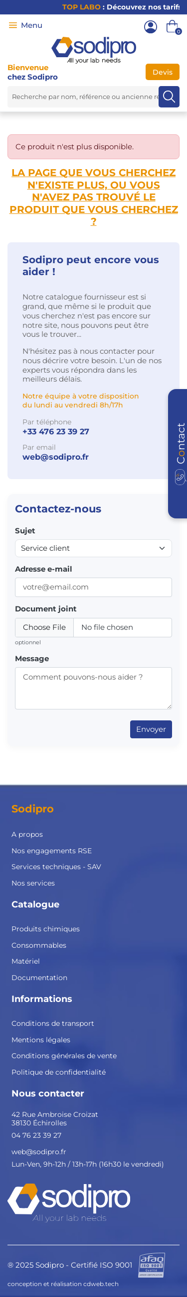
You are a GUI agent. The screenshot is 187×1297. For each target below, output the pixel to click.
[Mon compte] (150, 26)
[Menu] (13, 25)
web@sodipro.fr (55, 457)
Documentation (39, 977)
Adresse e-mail (43, 569)
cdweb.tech (101, 1284)
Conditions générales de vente (64, 1055)
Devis (163, 72)
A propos (27, 834)
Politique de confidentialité (58, 1072)
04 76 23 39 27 (36, 1135)
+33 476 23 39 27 (55, 431)
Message (32, 658)
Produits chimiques (45, 928)
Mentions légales (40, 1039)
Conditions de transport (52, 1023)
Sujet (25, 530)
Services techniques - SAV (56, 866)
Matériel (25, 961)
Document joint (46, 608)
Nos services (33, 883)
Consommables (38, 945)
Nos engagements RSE (51, 850)
